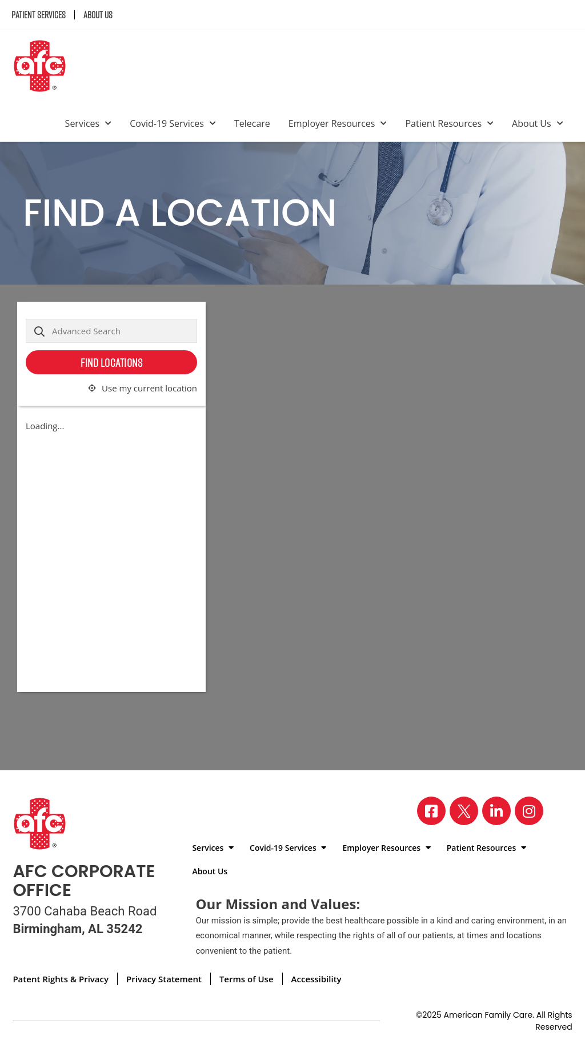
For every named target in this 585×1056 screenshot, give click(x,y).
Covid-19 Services (173, 123)
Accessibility (316, 979)
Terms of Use (246, 979)
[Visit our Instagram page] (529, 811)
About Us (98, 14)
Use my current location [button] (149, 388)
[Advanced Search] (111, 331)
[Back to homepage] (44, 67)
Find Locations (111, 362)
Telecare (252, 123)
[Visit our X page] (464, 811)
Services (88, 123)
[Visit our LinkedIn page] (496, 811)
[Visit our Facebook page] (431, 811)
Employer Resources (338, 123)
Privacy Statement (164, 979)
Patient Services (38, 14)
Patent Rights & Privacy (61, 979)
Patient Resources (449, 123)
